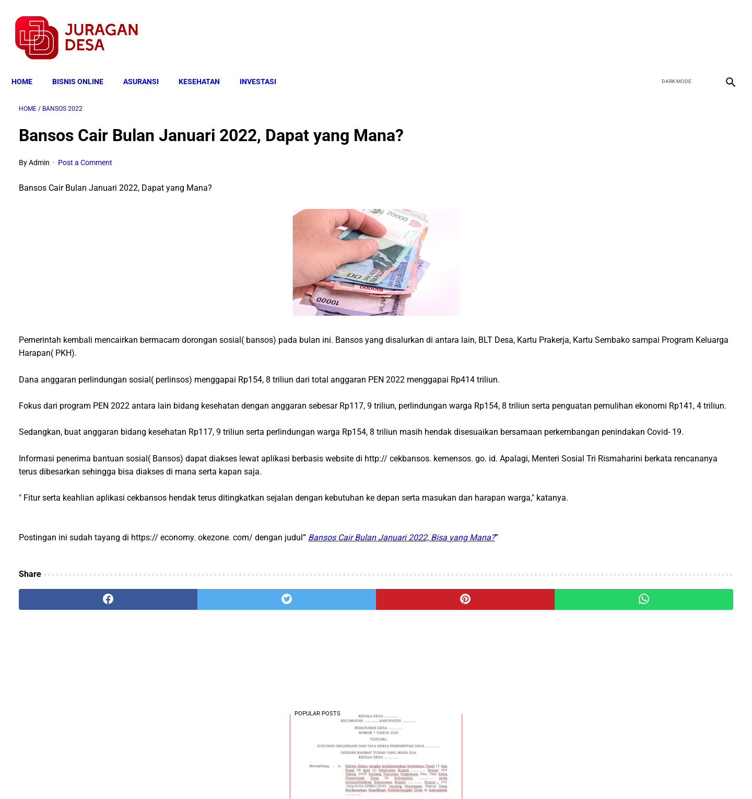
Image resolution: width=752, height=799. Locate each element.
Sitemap (410, 772)
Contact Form (456, 772)
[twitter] (673, 26)
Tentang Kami (512, 772)
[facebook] (648, 26)
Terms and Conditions (252, 772)
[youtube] (697, 26)
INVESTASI (265, 64)
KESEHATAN (206, 64)
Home (29, 64)
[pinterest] (320, 628)
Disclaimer (370, 772)
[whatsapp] (440, 628)
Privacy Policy (320, 772)
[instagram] (722, 26)
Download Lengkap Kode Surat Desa (624, 405)
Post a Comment (85, 152)
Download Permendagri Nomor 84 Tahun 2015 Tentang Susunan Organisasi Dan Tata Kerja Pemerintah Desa (632, 535)
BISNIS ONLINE (85, 64)
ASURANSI (148, 64)
